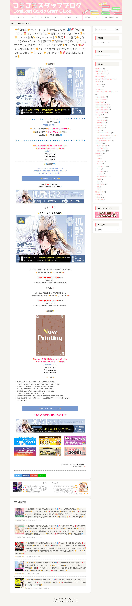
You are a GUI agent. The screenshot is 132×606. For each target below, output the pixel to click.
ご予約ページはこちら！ (50, 178)
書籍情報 (98, 194)
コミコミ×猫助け (100, 97)
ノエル (83, 466)
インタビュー (101, 161)
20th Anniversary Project (104, 133)
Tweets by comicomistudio (102, 56)
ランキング (98, 143)
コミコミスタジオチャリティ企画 (106, 135)
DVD (98, 158)
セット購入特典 (99, 127)
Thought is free (75, 601)
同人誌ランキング (102, 145)
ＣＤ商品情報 (99, 199)
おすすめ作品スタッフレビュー (104, 79)
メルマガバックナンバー (102, 140)
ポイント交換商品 (102, 176)
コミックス (75, 464)
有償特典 (81, 464)
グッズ (99, 163)
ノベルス (99, 174)
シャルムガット (99, 125)
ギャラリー (98, 86)
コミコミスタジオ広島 (101, 104)
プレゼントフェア (102, 138)
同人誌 (99, 179)
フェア (97, 130)
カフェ (97, 81)
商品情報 (98, 153)
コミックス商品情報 (101, 112)
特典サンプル (101, 184)
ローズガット (102, 166)
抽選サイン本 (101, 122)
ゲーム (99, 169)
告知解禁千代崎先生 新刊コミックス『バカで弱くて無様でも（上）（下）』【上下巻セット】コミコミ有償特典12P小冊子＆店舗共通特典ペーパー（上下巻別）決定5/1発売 (55, 582)
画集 (98, 187)
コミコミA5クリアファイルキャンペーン (107, 92)
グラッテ (99, 84)
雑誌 (98, 189)
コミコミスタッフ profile (102, 110)
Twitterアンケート (100, 71)
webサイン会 (100, 117)
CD (98, 156)
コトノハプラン (99, 89)
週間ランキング (101, 151)
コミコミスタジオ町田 (101, 107)
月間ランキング (101, 148)
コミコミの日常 (99, 102)
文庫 (98, 181)
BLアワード (98, 68)
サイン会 (98, 115)
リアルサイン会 (101, 120)
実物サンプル (99, 192)
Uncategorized (99, 76)
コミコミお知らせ (100, 99)
